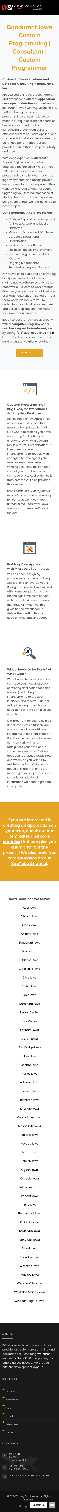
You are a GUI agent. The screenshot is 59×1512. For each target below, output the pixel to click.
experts (38, 1367)
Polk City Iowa (29, 1222)
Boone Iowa (29, 951)
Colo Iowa (29, 995)
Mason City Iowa (29, 1126)
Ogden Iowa (29, 1170)
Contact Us (11, 1432)
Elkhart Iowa (29, 1039)
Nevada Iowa (29, 1143)
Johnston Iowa (29, 1100)
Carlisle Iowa (29, 960)
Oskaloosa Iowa (29, 1187)
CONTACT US (29, 352)
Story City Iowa (29, 1240)
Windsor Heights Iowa (29, 1301)
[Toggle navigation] (52, 6)
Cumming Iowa (29, 1004)
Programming (12, 1399)
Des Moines (29, 1021)
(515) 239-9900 (16, 1466)
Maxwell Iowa (30, 1135)
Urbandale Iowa (29, 1257)
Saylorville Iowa (29, 1231)
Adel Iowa (29, 908)
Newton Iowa (29, 1152)
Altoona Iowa (30, 916)
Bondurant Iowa (29, 942)
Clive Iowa (29, 977)
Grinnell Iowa (29, 1065)
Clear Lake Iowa (29, 969)
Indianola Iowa (29, 1082)
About (8, 1408)
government (43, 1354)
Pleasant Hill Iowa (30, 1213)
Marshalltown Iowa (29, 1117)
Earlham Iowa (29, 1030)
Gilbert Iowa (29, 1056)
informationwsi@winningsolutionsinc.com (29, 1475)
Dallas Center (29, 1012)
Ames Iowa (29, 925)
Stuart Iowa (29, 1248)
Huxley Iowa (30, 1074)
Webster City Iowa (29, 1283)
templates (19, 836)
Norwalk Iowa (30, 1161)
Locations (10, 1391)
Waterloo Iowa (29, 1266)
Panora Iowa (29, 1196)
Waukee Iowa (29, 1275)
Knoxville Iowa (29, 1109)
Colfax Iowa (30, 986)
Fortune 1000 (22, 1358)
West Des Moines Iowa (29, 1292)
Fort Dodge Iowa (29, 1047)
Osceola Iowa (29, 1178)
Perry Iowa (29, 1205)
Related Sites (12, 1424)
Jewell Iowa (29, 1091)
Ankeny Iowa (29, 934)
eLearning (10, 1416)
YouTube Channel (29, 863)
